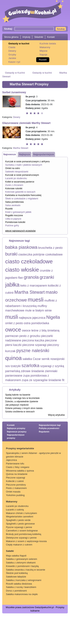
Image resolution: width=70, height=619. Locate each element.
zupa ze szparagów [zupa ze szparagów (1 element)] (35, 380)
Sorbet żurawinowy (14, 92)
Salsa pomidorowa (14, 202)
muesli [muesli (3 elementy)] (36, 299)
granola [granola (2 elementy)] (31, 277)
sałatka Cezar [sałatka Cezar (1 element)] (32, 359)
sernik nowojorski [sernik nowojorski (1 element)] (53, 359)
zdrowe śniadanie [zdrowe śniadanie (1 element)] (32, 371)
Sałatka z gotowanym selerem (21, 559)
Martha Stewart (20, 148)
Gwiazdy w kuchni (18, 43)
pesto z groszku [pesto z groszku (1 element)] (29, 335)
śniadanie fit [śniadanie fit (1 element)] (56, 380)
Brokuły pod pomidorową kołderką (23, 534)
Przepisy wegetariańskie (20, 448)
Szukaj (61, 29)
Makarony (45, 47)
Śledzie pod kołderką (17, 573)
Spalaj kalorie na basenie (17, 394)
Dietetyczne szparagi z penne (21, 537)
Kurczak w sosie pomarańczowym (22, 175)
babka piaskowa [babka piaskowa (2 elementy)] (21, 247)
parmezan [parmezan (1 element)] (11, 335)
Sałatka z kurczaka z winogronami (23, 580)
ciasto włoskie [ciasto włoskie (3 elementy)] (22, 270)
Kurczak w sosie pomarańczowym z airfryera (27, 161)
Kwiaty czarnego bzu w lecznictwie (22, 398)
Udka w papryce (13, 219)
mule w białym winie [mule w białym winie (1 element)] (38, 310)
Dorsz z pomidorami (16, 590)
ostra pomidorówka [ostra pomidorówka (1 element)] (36, 323)
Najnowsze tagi (19, 240)
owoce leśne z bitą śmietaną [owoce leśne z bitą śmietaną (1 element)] (40, 330)
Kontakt (51, 37)
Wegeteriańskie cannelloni (19, 516)
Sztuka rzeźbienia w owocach (20, 411)
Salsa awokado (12, 205)
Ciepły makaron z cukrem (19, 544)
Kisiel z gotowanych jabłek (18, 212)
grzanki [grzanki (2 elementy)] (47, 277)
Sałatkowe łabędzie (16, 576)
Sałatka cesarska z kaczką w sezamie (25, 569)
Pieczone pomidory (16, 484)
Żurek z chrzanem (14, 185)
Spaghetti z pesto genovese (20, 523)
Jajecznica (11, 460)
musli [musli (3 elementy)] (11, 317)
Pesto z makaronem (16, 488)
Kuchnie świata (48, 43)
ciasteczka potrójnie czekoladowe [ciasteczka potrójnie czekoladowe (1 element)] (40, 254)
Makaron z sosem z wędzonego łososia (26, 541)
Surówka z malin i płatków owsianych (23, 165)
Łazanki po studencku (16, 178)
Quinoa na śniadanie (16, 474)
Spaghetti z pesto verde (18, 520)
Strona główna (11, 37)
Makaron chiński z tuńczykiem (21, 513)
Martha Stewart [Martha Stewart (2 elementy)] (29, 292)
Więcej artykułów (56, 415)
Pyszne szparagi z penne (19, 527)
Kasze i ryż (14, 61)
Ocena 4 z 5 (39, 113)
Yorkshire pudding (15, 495)
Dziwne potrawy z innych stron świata (23, 408)
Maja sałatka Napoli (16, 555)
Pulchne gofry (12, 225)
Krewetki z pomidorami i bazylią (22, 566)
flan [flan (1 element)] (20, 277)
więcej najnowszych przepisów (20, 230)
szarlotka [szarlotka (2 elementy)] (30, 365)
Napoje (43, 54)
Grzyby (12, 54)
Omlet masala (13, 491)
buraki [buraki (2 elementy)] (11, 253)
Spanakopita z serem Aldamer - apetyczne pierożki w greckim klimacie (33, 455)
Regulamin (44, 432)
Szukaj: (8, 28)
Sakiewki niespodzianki (16, 171)
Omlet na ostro (12, 168)
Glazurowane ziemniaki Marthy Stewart (26, 122)
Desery (12, 50)
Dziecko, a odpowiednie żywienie (21, 401)
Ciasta (11, 47)
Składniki (38, 37)
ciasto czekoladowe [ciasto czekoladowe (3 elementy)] (29, 261)
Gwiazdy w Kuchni (15, 72)
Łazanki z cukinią (15, 509)
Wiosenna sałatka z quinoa (20, 470)
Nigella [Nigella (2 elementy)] (53, 317)
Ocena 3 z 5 (35, 113)
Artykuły (26, 37)
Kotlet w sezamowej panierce (19, 181)
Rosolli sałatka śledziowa (19, 584)
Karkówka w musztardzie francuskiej (23, 195)
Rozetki (9, 208)
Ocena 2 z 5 (31, 113)
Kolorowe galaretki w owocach (20, 192)
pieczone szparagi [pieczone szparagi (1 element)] (34, 344)
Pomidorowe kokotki (15, 222)
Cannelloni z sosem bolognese (22, 530)
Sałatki (10, 551)
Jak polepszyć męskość (17, 405)
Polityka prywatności (49, 428)
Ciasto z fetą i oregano (17, 467)
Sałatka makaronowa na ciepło (22, 594)
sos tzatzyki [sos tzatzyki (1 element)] (13, 366)
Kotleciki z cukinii (15, 481)
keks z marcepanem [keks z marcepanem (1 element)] (33, 285)
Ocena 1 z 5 (27, 113)
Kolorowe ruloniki (13, 188)
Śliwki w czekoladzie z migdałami (21, 198)
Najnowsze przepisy (17, 432)
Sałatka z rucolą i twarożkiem (21, 587)
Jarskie (12, 58)
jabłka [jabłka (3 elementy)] (12, 285)
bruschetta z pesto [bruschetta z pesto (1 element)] (50, 247)
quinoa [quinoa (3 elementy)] (13, 358)
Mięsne (43, 50)
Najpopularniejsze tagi (50, 425)
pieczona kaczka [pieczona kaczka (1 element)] (33, 340)
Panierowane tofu (15, 463)
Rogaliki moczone (14, 215)
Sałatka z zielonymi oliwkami (20, 562)
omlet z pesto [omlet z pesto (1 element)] (14, 323)
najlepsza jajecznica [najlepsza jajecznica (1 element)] (32, 317)
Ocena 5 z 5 (42, 113)
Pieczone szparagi (15, 477)
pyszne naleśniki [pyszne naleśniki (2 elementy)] (32, 350)
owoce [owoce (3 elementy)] (13, 329)
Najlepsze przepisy (16, 428)
